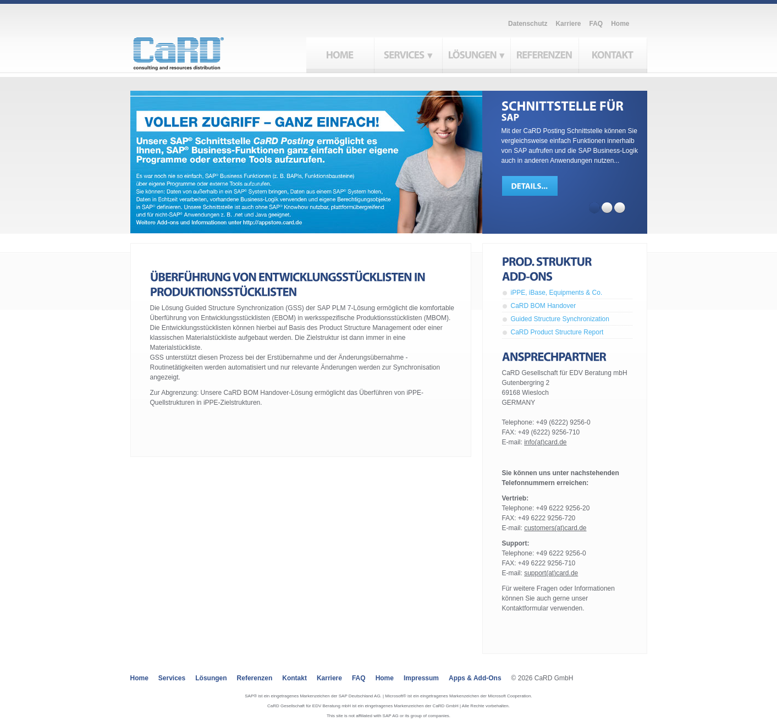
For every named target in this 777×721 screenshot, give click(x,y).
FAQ (596, 23)
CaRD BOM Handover (543, 306)
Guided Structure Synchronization (560, 319)
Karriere (568, 23)
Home (620, 23)
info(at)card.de (545, 442)
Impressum (421, 678)
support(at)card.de (551, 573)
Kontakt (294, 678)
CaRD (191, 51)
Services (171, 678)
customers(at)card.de (555, 528)
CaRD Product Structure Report (557, 332)
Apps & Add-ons (475, 678)
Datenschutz (527, 23)
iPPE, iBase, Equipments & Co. (557, 292)
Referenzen (255, 678)
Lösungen (211, 678)
